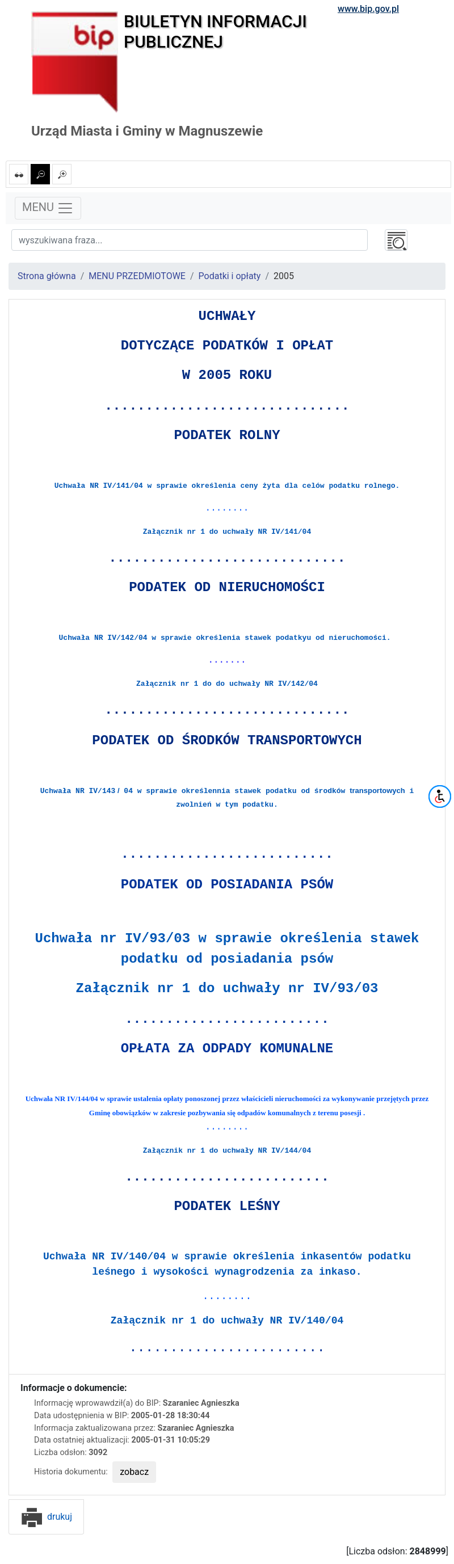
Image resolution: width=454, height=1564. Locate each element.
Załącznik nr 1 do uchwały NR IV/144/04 (227, 1150)
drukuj (46, 1516)
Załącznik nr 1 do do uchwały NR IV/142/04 (227, 684)
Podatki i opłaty (230, 276)
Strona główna (47, 276)
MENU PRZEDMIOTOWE (137, 276)
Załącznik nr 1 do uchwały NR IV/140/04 (227, 1320)
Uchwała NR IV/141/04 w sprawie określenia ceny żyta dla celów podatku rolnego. (227, 486)
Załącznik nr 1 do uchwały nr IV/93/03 (227, 988)
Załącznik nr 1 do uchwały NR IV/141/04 (227, 532)
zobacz (134, 1471)
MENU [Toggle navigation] (48, 208)
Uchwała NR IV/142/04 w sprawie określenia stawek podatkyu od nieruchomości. (227, 638)
